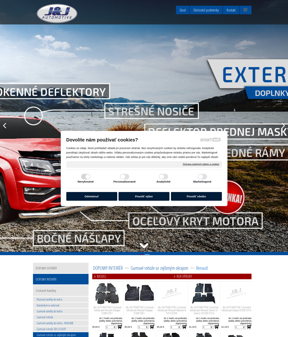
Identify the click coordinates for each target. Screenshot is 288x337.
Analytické (163, 181)
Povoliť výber (144, 196)
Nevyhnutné (86, 181)
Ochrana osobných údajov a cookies (201, 164)
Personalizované (125, 181)
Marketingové (202, 181)
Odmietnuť (91, 196)
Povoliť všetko (196, 196)
